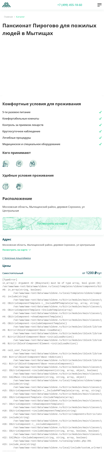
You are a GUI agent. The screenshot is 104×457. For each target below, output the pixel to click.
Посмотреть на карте (52, 223)
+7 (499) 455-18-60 (69, 5)
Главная (8, 16)
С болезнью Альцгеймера (16, 258)
